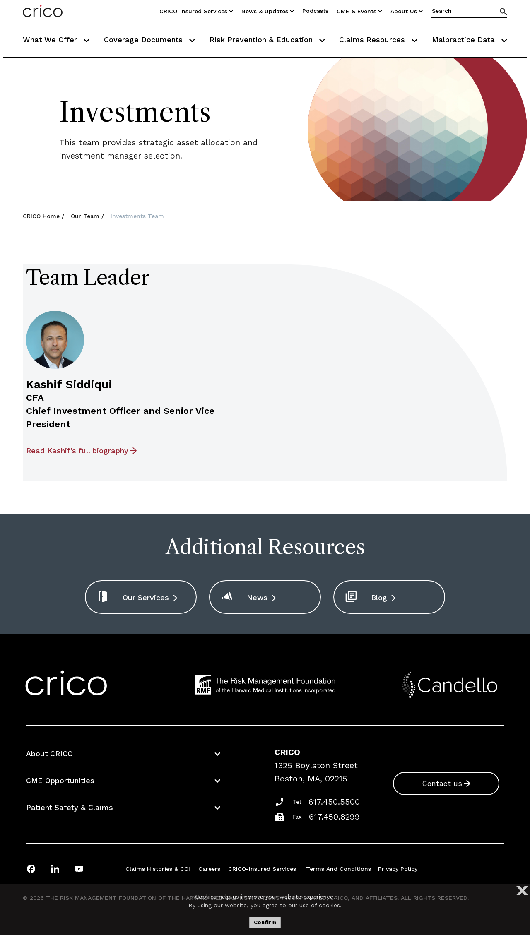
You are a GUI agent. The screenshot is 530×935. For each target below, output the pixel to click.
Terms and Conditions (338, 868)
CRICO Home (41, 216)
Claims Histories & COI (157, 868)
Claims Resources (378, 39)
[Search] (503, 11)
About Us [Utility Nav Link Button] (406, 11)
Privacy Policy (397, 868)
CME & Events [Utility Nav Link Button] (359, 11)
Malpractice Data (469, 39)
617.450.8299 (334, 817)
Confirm (265, 922)
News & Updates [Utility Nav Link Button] (267, 11)
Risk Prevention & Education (267, 39)
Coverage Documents (149, 39)
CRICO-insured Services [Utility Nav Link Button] (196, 11)
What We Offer (56, 39)
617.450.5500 (334, 802)
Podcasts (315, 10)
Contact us (442, 783)
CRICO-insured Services (262, 868)
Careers (209, 868)
